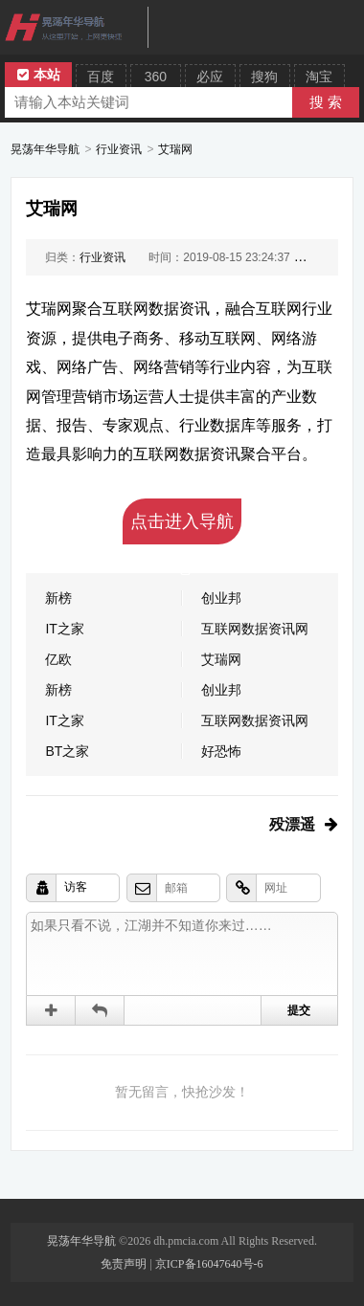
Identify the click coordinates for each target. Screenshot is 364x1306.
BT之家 (67, 751)
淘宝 (319, 76)
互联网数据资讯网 (254, 628)
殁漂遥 (292, 824)
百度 (100, 76)
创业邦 (221, 598)
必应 (209, 76)
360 (156, 76)
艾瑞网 (175, 149)
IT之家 (64, 628)
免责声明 (124, 1264)
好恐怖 (221, 751)
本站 (38, 74)
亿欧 (58, 659)
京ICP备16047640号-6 (209, 1264)
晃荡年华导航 (45, 149)
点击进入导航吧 (182, 528)
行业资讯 (119, 149)
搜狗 (264, 76)
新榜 (58, 598)
